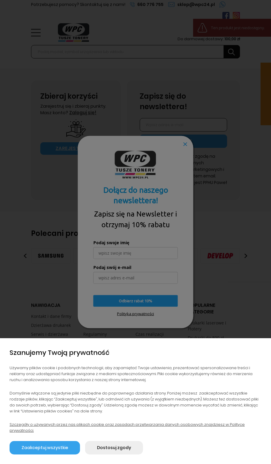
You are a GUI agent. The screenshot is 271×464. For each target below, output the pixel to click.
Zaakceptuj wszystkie (44, 448)
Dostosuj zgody (114, 448)
